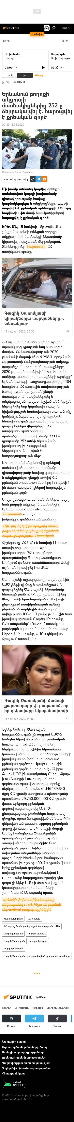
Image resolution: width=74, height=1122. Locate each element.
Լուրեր (9, 58)
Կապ (43, 1047)
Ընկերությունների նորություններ (23, 1057)
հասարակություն (13, 918)
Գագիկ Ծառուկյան (14, 941)
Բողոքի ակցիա (36, 933)
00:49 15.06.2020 (13, 124)
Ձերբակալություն (13, 933)
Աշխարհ (38, 1008)
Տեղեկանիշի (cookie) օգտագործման (26, 1068)
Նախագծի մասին (14, 1041)
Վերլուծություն (58, 1008)
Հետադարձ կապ (13, 1073)
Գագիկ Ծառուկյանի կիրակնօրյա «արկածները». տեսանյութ (34, 318)
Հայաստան (12, 514)
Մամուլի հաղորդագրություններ (23, 1052)
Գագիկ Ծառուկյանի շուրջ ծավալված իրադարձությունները (37, 956)
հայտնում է (36, 246)
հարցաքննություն (13, 948)
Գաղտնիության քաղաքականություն (26, 1063)
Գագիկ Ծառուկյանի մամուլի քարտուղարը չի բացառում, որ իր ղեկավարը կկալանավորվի (36, 705)
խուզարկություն (38, 941)
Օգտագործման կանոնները (20, 1047)
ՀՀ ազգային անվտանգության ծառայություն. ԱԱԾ (32, 926)
